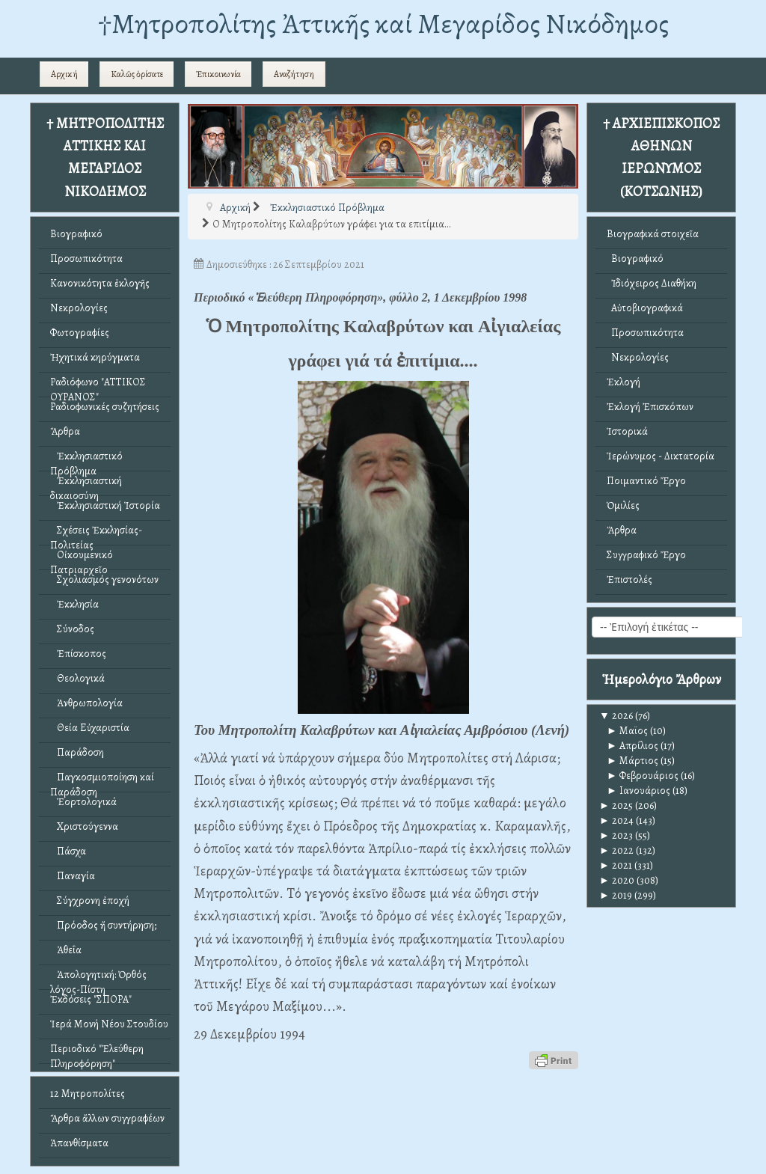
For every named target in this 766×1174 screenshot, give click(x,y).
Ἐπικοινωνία (218, 74)
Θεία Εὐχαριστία (89, 728)
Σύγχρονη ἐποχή (89, 900)
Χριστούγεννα (84, 826)
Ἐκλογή (623, 382)
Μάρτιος (632, 760)
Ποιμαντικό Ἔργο (646, 481)
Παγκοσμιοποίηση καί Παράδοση (102, 781)
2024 (616, 820)
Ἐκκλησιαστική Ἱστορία (105, 505)
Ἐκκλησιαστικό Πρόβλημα (86, 460)
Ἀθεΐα (66, 950)
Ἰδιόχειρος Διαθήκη (651, 283)
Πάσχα (68, 851)
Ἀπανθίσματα (79, 1143)
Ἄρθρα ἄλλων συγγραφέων (107, 1118)
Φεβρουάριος (642, 775)
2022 (616, 850)
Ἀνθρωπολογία (86, 703)
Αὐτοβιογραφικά (645, 308)
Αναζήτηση (294, 74)
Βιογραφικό (76, 234)
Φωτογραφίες (79, 332)
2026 (616, 716)
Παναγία (72, 876)
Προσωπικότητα (86, 258)
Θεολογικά (77, 678)
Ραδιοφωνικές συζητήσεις (104, 407)
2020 (616, 880)
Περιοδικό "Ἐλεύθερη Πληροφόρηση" (97, 1052)
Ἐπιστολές (629, 579)
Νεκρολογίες (79, 308)
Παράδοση (77, 752)
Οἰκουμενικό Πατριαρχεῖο (81, 558)
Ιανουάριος (638, 790)
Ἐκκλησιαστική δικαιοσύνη (86, 484)
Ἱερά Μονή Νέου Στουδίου (109, 1024)
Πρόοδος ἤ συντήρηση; (103, 925)
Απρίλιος (632, 746)
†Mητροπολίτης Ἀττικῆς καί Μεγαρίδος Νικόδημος (383, 23)
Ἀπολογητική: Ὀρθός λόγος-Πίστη (98, 978)
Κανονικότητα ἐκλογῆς (100, 283)
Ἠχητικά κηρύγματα (95, 357)
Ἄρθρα (65, 431)
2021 (615, 865)
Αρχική (64, 74)
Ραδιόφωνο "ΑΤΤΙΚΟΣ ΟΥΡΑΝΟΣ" (98, 386)
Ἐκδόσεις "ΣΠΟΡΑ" (91, 999)
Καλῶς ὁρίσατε (137, 74)
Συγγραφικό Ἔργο (646, 555)
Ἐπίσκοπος (78, 653)
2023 (616, 835)
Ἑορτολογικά (83, 802)
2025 (616, 805)
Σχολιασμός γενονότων (104, 579)
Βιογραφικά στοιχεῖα (653, 234)
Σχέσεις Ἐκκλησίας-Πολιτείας (96, 534)
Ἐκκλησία (74, 604)
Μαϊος (627, 731)
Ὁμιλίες (623, 505)
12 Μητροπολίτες (87, 1093)
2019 (615, 895)
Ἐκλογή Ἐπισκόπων (650, 407)
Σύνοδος (72, 629)
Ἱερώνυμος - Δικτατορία (660, 456)
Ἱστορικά (627, 431)
